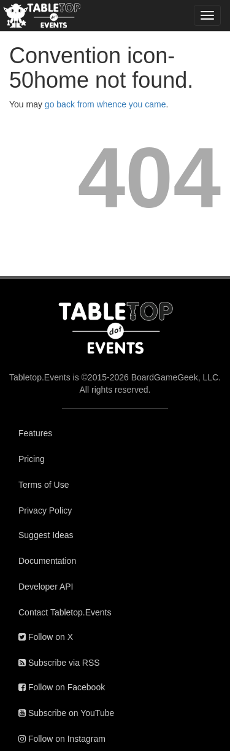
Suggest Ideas (46, 535)
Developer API (46, 586)
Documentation (47, 561)
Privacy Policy (45, 510)
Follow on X (45, 637)
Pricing (31, 459)
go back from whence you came (105, 104)
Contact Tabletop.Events (65, 612)
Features (35, 433)
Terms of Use (43, 485)
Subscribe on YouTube (66, 713)
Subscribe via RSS (59, 663)
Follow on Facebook (61, 687)
